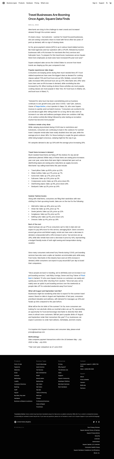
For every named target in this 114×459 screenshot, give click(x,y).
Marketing (17, 378)
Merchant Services (63, 384)
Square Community (63, 378)
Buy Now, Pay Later (19, 395)
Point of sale (18, 364)
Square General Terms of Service (90, 430)
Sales (59, 372)
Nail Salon (39, 387)
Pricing (60, 364)
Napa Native (40, 106)
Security (97, 436)
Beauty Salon (40, 378)
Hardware (17, 398)
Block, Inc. (97, 453)
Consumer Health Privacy (92, 447)
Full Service (39, 370)
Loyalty (16, 381)
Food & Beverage (41, 364)
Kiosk (15, 372)
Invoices (16, 375)
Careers (82, 382)
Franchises (39, 407)
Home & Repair (40, 404)
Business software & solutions (23, 401)
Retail (38, 375)
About (82, 376)
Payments (17, 367)
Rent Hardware (62, 387)
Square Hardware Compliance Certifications (87, 450)
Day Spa (38, 389)
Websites (17, 370)
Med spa (38, 395)
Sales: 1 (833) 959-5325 (87, 369)
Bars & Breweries (41, 372)
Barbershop (39, 381)
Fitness (38, 398)
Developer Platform (64, 381)
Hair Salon (39, 384)
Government (96, 441)
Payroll (16, 392)
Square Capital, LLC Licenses (91, 444)
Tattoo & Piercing (41, 392)
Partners (82, 388)
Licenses (97, 438)
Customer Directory (20, 384)
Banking (16, 387)
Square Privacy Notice (93, 433)
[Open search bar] (107, 3)
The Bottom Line (63, 370)
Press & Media (84, 379)
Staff (15, 389)
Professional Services (42, 401)
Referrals (83, 385)
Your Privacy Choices (94, 427)
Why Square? (62, 367)
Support (60, 375)
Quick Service (40, 367)
